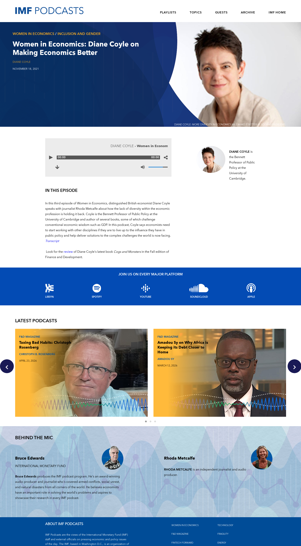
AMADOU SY (119, 357)
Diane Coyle (21, 62)
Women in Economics (185, 494)
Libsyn (49, 297)
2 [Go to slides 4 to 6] (152, 390)
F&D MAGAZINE (180, 503)
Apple (251, 297)
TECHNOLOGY (225, 494)
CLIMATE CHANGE (181, 520)
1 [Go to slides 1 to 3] (148, 390)
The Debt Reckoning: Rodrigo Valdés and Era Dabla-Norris (221, 346)
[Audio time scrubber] (108, 157)
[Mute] (143, 167)
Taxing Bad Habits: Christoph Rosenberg (37, 343)
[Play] (51, 157)
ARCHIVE (248, 12)
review (68, 251)
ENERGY (221, 511)
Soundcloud (199, 297)
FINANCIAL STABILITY (182, 529)
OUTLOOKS (223, 529)
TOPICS (196, 12)
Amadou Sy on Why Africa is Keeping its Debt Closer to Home (129, 346)
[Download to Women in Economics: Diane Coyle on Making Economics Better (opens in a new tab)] (57, 167)
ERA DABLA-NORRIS (218, 360)
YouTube (145, 297)
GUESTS (221, 12)
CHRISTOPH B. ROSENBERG (36, 352)
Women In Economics (33, 34)
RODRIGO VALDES (215, 357)
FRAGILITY (222, 503)
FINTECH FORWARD (182, 511)
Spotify (97, 297)
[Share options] (166, 157)
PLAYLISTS (168, 12)
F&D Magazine (28, 335)
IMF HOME (277, 12)
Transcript (52, 241)
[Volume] (158, 167)
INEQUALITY (224, 520)
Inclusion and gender (78, 34)
